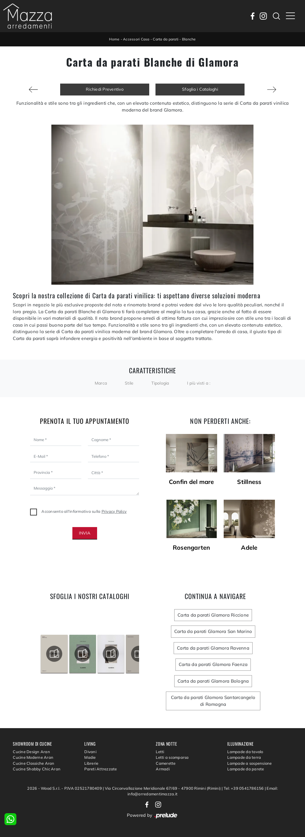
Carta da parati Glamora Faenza (213, 664)
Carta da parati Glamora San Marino (213, 631)
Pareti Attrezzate (100, 769)
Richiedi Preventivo (105, 89)
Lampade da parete (245, 769)
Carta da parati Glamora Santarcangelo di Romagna (213, 701)
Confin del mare (191, 481)
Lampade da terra (244, 757)
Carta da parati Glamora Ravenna (213, 648)
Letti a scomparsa (172, 757)
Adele (249, 547)
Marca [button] (101, 383)
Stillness (249, 481)
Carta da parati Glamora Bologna (213, 681)
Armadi (163, 769)
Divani (90, 751)
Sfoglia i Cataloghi (200, 89)
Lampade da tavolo (245, 751)
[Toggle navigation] (290, 16)
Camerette (165, 763)
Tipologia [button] (160, 383)
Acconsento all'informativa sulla (84, 511)
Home (114, 39)
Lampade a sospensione (249, 763)
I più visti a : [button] (199, 383)
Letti (160, 751)
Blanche (189, 39)
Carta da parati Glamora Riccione (213, 615)
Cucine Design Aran (31, 751)
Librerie (91, 763)
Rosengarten (191, 547)
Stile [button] (129, 383)
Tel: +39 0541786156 (244, 788)
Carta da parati (165, 39)
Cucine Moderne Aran (33, 757)
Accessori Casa (136, 39)
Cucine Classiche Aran (33, 763)
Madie (90, 757)
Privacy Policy (114, 511)
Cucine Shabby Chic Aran (36, 769)
